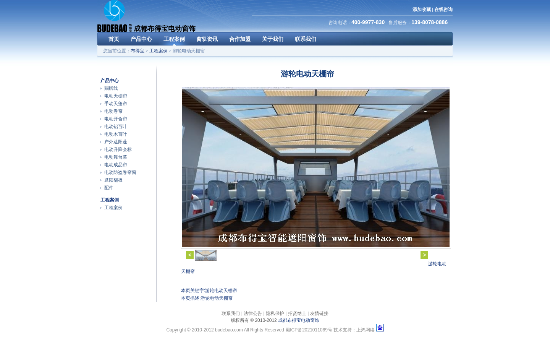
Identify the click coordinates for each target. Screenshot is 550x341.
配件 (108, 187)
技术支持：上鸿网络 (354, 330)
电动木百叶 (115, 134)
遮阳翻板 (113, 180)
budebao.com (229, 330)
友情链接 (319, 313)
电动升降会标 (118, 149)
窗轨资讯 (207, 39)
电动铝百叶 (115, 126)
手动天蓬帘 (115, 103)
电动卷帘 (113, 111)
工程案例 (174, 39)
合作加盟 (240, 39)
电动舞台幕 (115, 157)
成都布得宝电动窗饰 (298, 320)
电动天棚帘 (115, 96)
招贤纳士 (297, 313)
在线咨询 (443, 9)
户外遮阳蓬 (115, 142)
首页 (113, 39)
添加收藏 (421, 9)
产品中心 (141, 39)
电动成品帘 (115, 164)
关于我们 (272, 39)
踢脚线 (111, 88)
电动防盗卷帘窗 (120, 172)
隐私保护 (275, 313)
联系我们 (305, 39)
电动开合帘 (115, 119)
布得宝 (137, 51)
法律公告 (253, 313)
